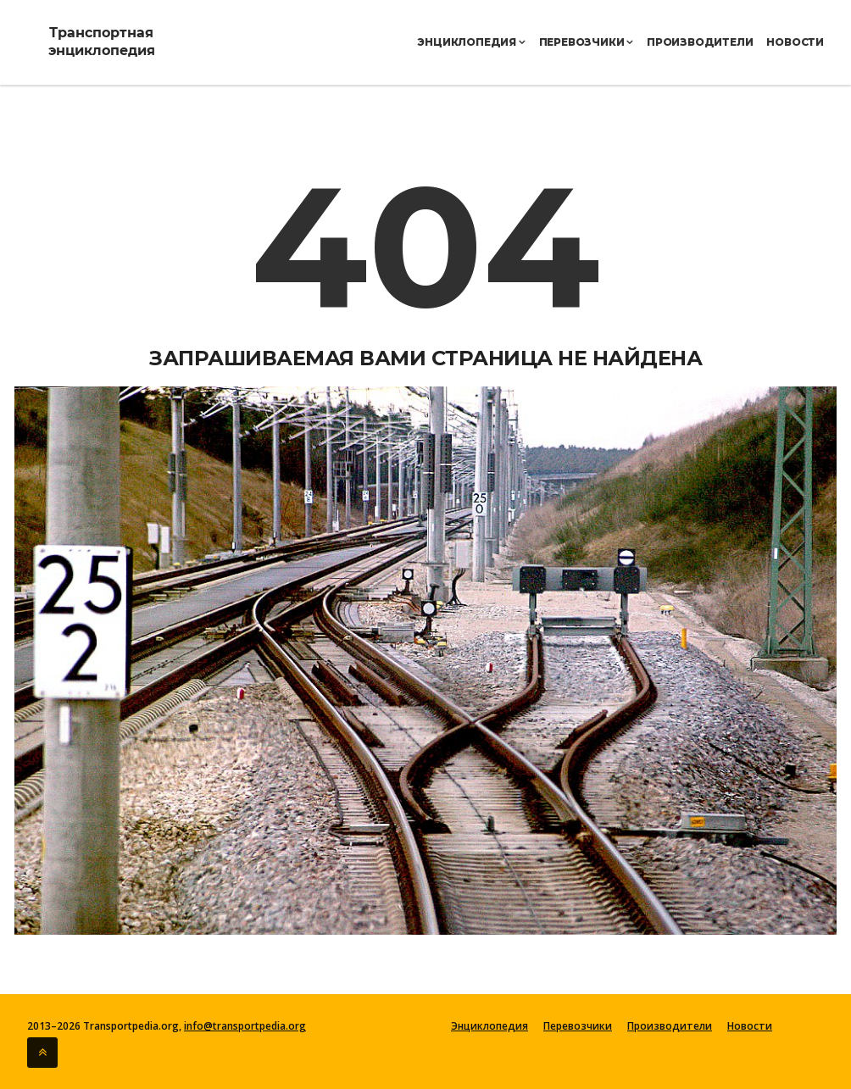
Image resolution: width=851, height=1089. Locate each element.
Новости (795, 42)
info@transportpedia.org (245, 1026)
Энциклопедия (471, 42)
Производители (700, 42)
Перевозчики (586, 42)
